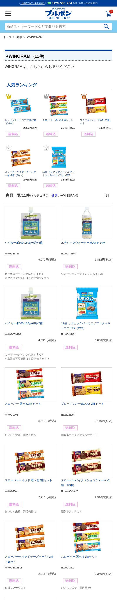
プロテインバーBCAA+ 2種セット (82, 403)
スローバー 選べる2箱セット (57, 120)
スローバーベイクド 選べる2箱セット (28, 480)
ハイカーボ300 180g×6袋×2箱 (24, 323)
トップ (7, 37)
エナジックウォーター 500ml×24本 (83, 242)
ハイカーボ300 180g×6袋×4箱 (24, 242)
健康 (19, 37)
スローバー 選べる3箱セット (23, 403)
